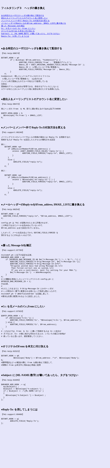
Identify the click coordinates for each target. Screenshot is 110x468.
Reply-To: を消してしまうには (15, 37)
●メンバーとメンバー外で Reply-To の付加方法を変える (33, 136)
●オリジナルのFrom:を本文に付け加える (24, 380)
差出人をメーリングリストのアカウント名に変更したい (24, 18)
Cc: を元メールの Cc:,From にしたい (18, 29)
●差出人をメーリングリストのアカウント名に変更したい (34, 105)
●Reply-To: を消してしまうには (19, 449)
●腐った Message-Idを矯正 (16, 268)
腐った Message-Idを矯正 (13, 26)
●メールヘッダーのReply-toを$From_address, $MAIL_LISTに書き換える (43, 224)
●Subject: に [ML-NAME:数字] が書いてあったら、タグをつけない (39, 411)
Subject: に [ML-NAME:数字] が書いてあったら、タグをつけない (30, 34)
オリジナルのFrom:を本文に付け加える (18, 32)
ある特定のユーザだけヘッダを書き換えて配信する (22, 15)
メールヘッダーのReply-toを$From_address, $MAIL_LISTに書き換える (33, 23)
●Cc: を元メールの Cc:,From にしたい (23, 336)
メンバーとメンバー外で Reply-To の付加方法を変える (25, 21)
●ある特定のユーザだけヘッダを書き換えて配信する (31, 50)
